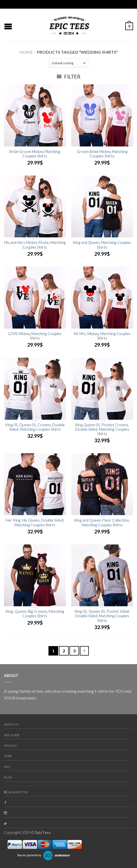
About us (11, 724)
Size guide (12, 735)
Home (26, 52)
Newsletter (16, 792)
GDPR (8, 756)
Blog (8, 777)
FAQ (7, 766)
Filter (69, 76)
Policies (10, 745)
